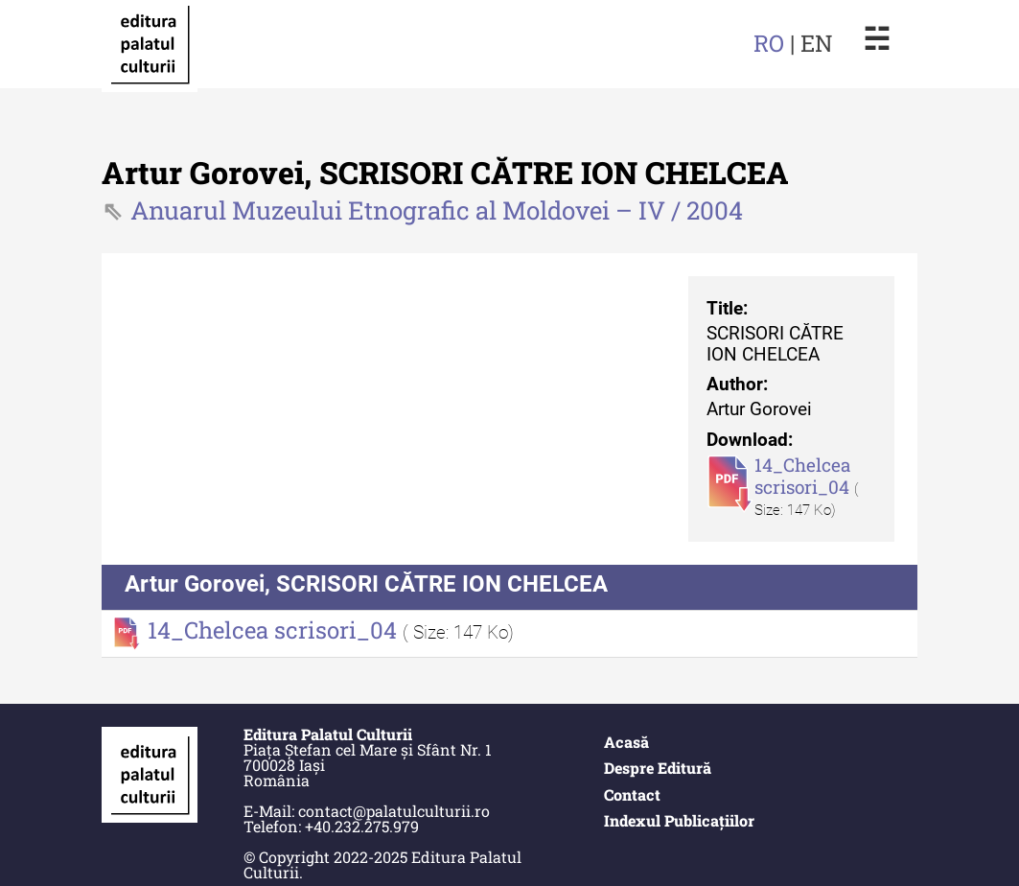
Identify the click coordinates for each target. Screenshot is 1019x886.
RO (768, 43)
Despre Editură (657, 768)
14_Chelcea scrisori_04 (804, 476)
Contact (632, 794)
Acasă (626, 742)
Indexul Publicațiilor (679, 820)
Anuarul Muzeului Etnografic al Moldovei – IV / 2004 (436, 210)
